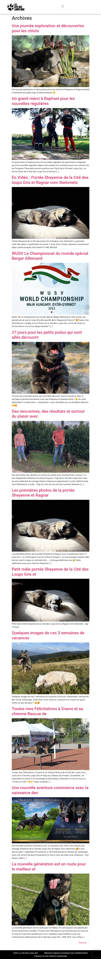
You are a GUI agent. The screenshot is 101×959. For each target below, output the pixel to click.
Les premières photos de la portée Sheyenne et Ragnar (43, 493)
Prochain (84, 943)
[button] (63, 6)
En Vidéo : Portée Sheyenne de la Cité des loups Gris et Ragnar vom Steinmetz (50, 180)
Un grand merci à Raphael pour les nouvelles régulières (43, 101)
